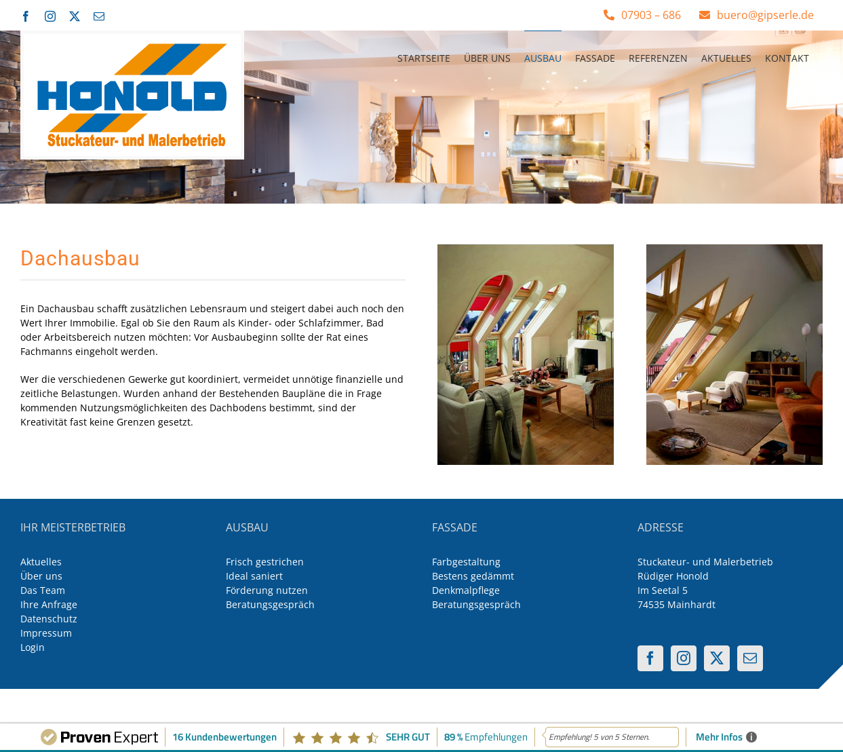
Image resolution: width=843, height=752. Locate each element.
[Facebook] (650, 658)
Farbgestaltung (466, 561)
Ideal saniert (254, 575)
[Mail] (750, 658)
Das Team (42, 590)
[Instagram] (684, 658)
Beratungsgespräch (270, 604)
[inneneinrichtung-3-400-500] (525, 248)
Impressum (46, 632)
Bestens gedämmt (473, 575)
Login (32, 647)
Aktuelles (41, 561)
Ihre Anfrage (48, 604)
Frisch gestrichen (265, 561)
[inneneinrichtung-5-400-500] (734, 248)
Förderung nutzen (267, 590)
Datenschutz (48, 618)
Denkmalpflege (466, 590)
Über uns (41, 575)
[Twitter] (717, 658)
